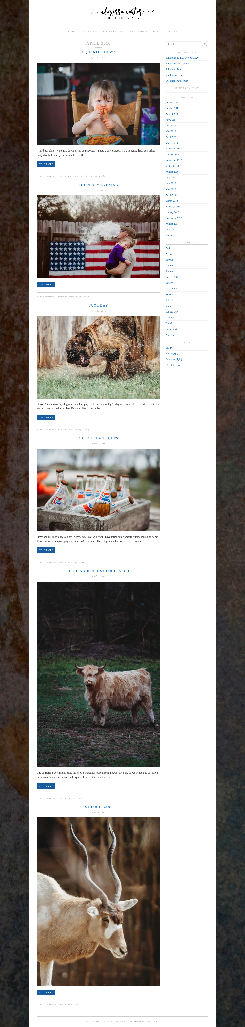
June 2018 (171, 183)
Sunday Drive (173, 311)
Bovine (71, 798)
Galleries (88, 31)
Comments (174, 359)
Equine (169, 271)
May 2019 (171, 131)
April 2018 (171, 195)
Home (72, 31)
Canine (169, 265)
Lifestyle (87, 176)
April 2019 (171, 137)
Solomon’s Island (174, 69)
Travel (82, 562)
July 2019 (171, 119)
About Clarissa (113, 31)
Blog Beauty (151, 1021)
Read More (46, 164)
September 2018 (174, 166)
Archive (170, 248)
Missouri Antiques (98, 438)
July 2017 (171, 229)
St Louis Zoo (98, 807)
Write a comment (45, 176)
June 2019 (171, 125)
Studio (169, 306)
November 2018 (174, 160)
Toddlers (170, 317)
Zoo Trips (73, 1004)
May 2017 (171, 235)
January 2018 (172, 212)
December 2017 (174, 218)
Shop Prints (139, 31)
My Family (99, 176)
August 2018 (172, 171)
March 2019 (172, 142)
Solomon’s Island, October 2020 (182, 57)
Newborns (171, 294)
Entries (172, 353)
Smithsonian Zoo (174, 75)
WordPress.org (173, 365)
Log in (169, 347)
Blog (156, 31)
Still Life (72, 562)
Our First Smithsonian (177, 80)
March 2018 (172, 200)
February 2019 (173, 148)
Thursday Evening (98, 185)
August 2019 (172, 114)
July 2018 (171, 177)
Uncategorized (173, 329)
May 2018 (171, 189)
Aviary (169, 254)
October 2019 (172, 108)
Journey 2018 (75, 176)
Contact (171, 31)
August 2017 (172, 223)
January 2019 (172, 154)
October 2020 (172, 102)
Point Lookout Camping (178, 63)
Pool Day (98, 305)
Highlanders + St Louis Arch (98, 571)
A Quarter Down (98, 52)
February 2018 (173, 206)
